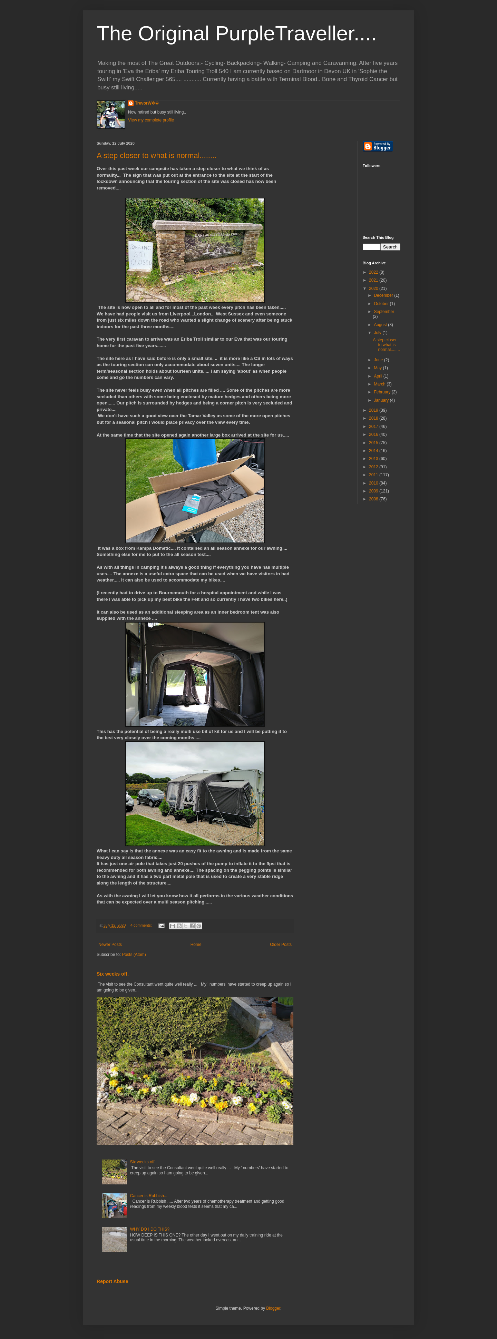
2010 (374, 483)
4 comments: (141, 925)
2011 (374, 474)
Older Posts (281, 944)
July (378, 332)
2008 (374, 499)
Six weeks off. (113, 974)
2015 (374, 442)
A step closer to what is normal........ (156, 155)
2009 (374, 491)
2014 (374, 450)
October (382, 303)
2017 (374, 426)
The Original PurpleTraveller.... (237, 33)
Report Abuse (112, 1281)
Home (196, 944)
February (382, 392)
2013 (374, 458)
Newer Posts (110, 944)
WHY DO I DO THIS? (149, 1229)
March (380, 384)
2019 (374, 410)
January (382, 400)
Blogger (273, 1308)
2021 (374, 280)
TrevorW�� (147, 103)
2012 (374, 467)
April (378, 376)
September (384, 311)
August (381, 324)
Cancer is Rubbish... (148, 1195)
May (378, 367)
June (379, 360)
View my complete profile (151, 120)
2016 (374, 434)
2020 (374, 288)
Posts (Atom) (134, 954)
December (384, 295)
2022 (374, 272)
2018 (374, 418)
